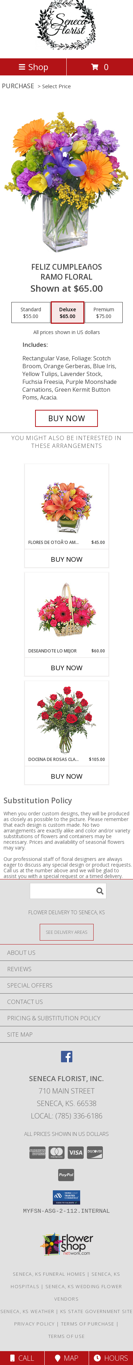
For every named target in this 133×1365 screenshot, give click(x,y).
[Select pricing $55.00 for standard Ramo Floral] (31, 312)
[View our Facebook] (66, 1060)
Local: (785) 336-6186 (66, 1116)
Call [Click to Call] (22, 1358)
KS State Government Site (96, 1311)
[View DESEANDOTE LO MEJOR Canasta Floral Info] (66, 610)
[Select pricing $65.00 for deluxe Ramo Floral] (67, 312)
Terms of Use (66, 1336)
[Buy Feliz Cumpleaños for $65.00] (66, 418)
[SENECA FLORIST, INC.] (66, 47)
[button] (66, 1197)
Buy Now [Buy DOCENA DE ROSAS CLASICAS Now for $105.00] (67, 776)
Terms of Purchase (88, 1324)
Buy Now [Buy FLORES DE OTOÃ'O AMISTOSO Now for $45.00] (67, 559)
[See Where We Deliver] (67, 931)
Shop (33, 67)
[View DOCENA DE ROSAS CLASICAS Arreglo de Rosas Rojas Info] (66, 719)
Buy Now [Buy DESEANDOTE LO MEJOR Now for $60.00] (67, 667)
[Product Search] (68, 891)
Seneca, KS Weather (27, 1311)
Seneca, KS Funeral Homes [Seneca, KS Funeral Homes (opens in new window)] (49, 1274)
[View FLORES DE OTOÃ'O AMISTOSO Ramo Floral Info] (66, 502)
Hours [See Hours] (111, 1358)
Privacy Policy (34, 1324)
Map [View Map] (66, 1358)
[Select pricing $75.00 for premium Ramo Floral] (103, 312)
